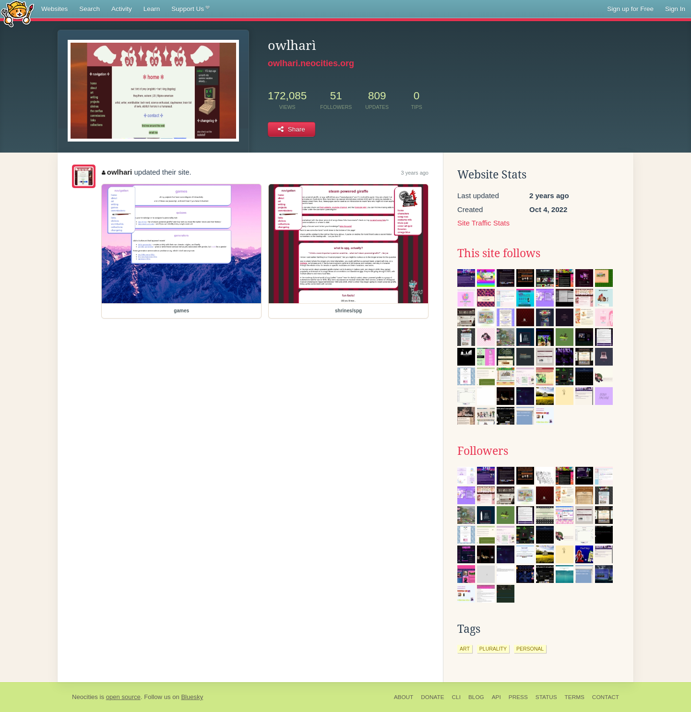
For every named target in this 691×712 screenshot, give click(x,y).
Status (546, 697)
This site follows (498, 253)
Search (89, 8)
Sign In (675, 8)
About (404, 697)
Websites (54, 8)
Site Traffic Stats (483, 223)
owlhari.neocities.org (311, 63)
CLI (456, 697)
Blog (476, 697)
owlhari (117, 172)
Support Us (190, 9)
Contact (605, 697)
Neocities (85, 696)
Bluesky (192, 696)
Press (518, 697)
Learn (151, 8)
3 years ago (415, 173)
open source (123, 696)
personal (530, 649)
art (465, 649)
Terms (574, 697)
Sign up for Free (630, 8)
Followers (482, 451)
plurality (493, 649)
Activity (121, 8)
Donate (432, 697)
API (496, 697)
